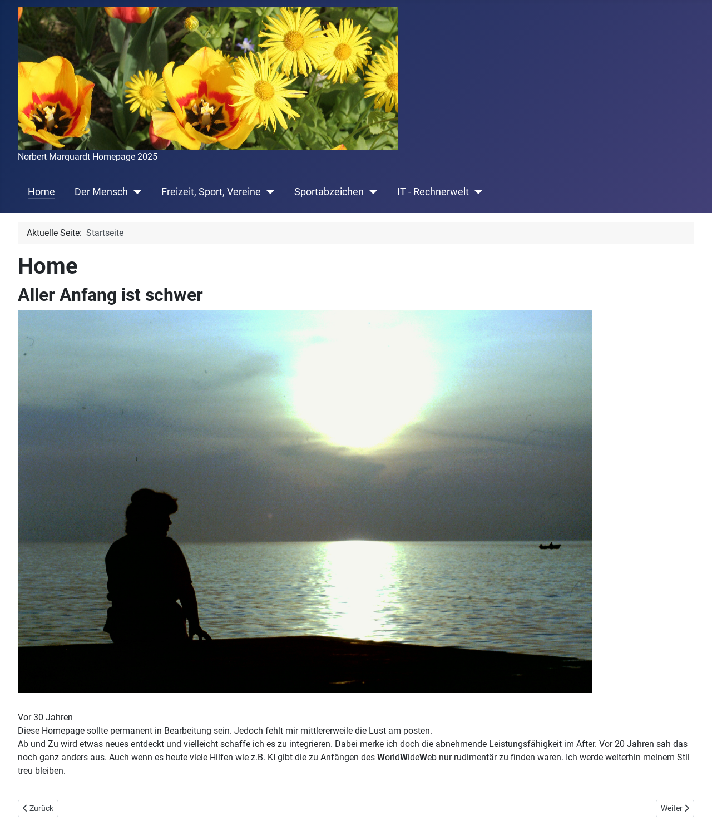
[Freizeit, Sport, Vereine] (268, 192)
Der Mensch (101, 191)
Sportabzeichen (329, 191)
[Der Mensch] (135, 192)
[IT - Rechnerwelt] (476, 192)
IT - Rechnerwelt (433, 191)
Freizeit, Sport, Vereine (211, 191)
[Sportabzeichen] (371, 192)
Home (41, 191)
